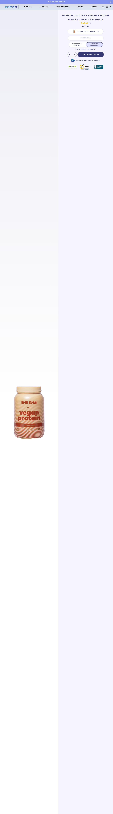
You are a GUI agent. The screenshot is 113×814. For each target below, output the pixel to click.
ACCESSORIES (44, 7)
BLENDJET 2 (27, 7)
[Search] (103, 7)
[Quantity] (72, 54)
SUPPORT (94, 7)
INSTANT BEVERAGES (62, 7)
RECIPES (80, 7)
